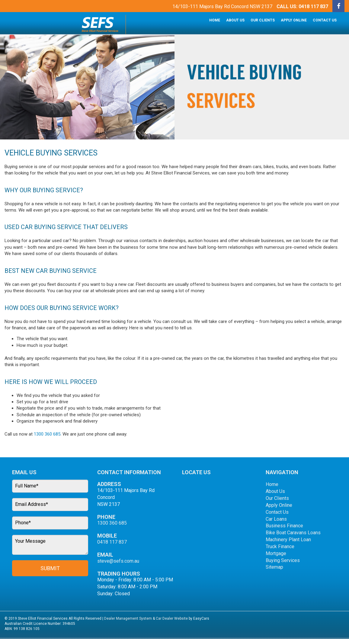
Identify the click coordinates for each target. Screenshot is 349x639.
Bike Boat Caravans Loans (293, 532)
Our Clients (263, 20)
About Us (235, 20)
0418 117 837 (313, 6)
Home (214, 20)
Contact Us (325, 20)
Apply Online (294, 20)
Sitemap (274, 567)
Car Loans (276, 519)
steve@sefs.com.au (118, 561)
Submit (50, 568)
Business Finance (284, 526)
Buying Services (283, 560)
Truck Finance (280, 546)
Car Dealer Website (172, 618)
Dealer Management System (128, 618)
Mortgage (276, 553)
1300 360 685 (47, 434)
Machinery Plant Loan (288, 539)
